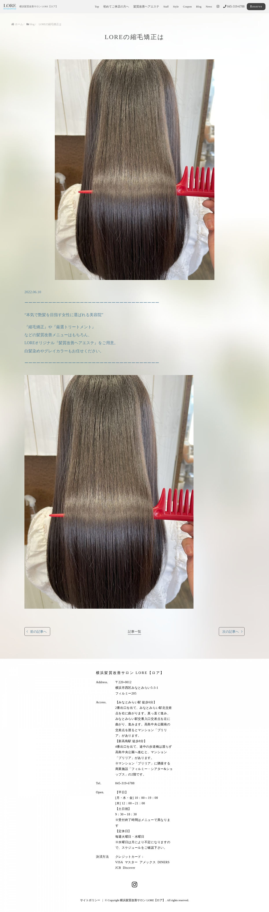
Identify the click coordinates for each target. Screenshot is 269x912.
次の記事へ (230, 631)
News (209, 6)
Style (176, 6)
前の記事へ (38, 631)
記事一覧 (134, 631)
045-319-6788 (234, 6)
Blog (199, 6)
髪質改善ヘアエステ (146, 6)
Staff (166, 6)
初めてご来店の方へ (116, 6)
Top (97, 6)
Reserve (256, 6)
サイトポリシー (90, 900)
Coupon (187, 6)
